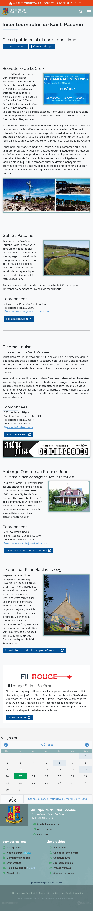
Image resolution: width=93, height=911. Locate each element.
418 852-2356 (42, 829)
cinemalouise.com (16, 434)
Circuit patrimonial (15, 46)
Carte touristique (43, 46)
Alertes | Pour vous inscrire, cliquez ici (46, 3)
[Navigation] (89, 11)
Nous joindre (12, 847)
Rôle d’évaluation (19, 868)
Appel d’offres (17, 853)
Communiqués (59, 858)
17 (21, 775)
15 (84, 768)
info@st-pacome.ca (46, 824)
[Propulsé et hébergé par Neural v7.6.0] (84, 903)
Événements (12, 863)
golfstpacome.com (17, 318)
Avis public (57, 847)
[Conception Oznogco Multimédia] (10, 903)
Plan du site (11, 873)
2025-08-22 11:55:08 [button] (46, 883)
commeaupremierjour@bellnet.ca (27, 543)
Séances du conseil (62, 873)
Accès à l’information (72, 893)
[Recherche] (81, 11)
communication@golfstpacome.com (28, 311)
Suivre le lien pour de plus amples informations (32, 650)
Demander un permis (16, 858)
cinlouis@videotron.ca (20, 427)
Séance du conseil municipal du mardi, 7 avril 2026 (58, 799)
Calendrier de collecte (63, 853)
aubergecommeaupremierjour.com (26, 550)
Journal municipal (61, 863)
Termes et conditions (49, 893)
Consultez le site (17, 717)
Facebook (40, 834)
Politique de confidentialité (23, 893)
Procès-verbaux (60, 868)
